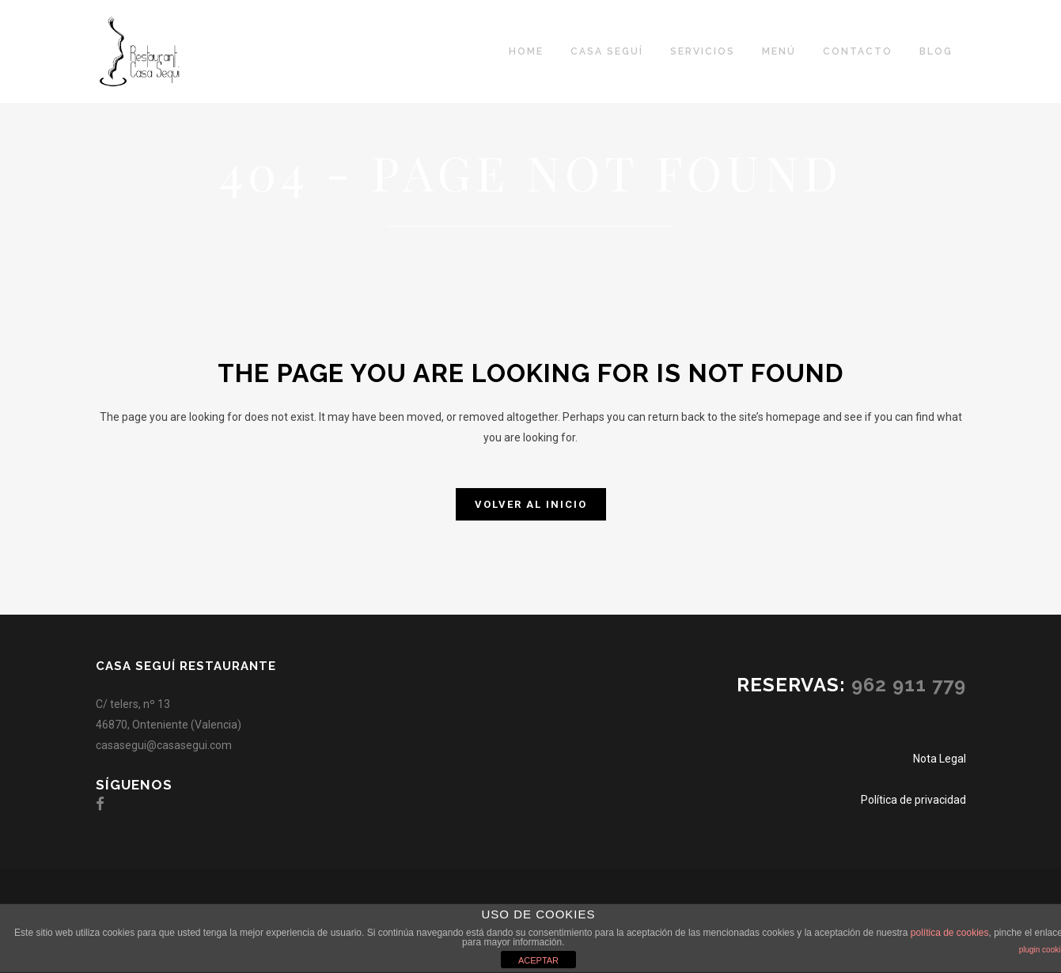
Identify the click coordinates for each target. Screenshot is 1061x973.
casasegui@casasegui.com (164, 745)
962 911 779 (908, 684)
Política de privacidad (913, 799)
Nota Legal (939, 758)
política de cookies (950, 932)
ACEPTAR (538, 960)
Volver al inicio (531, 504)
